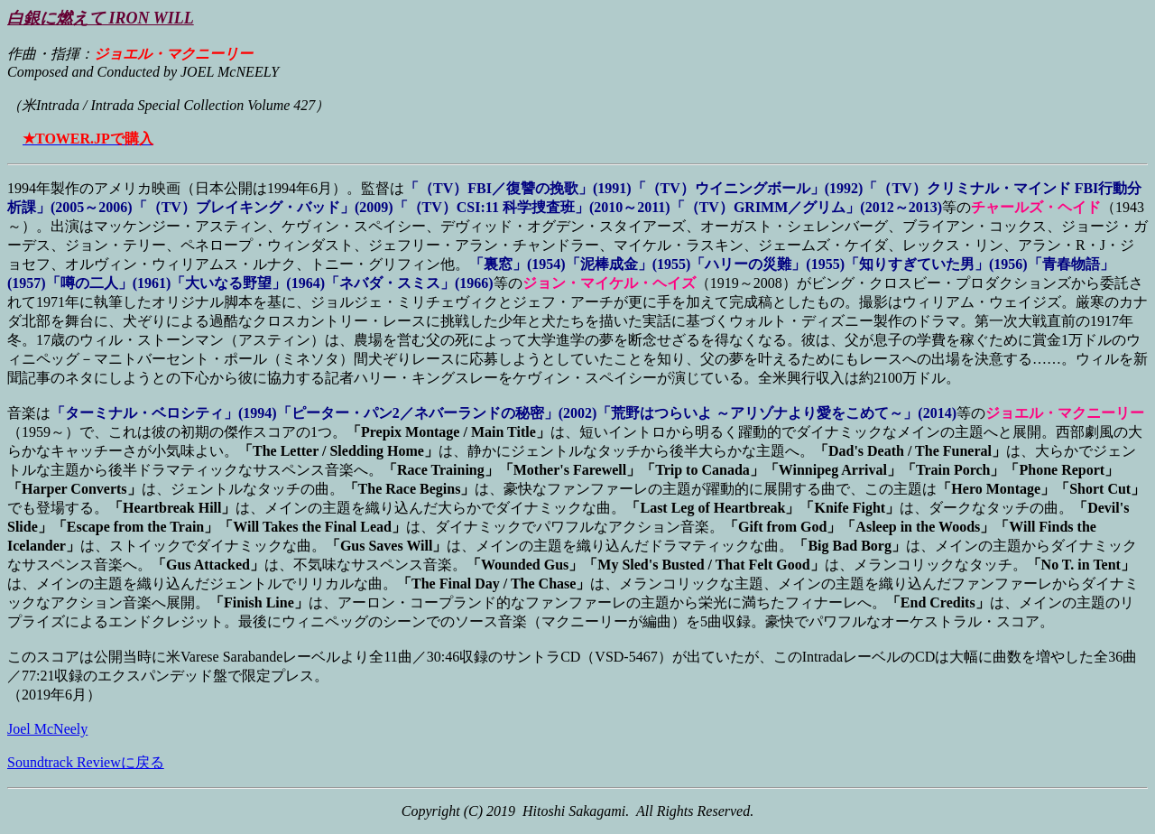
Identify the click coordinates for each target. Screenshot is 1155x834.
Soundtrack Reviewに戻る (85, 762)
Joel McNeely (47, 729)
